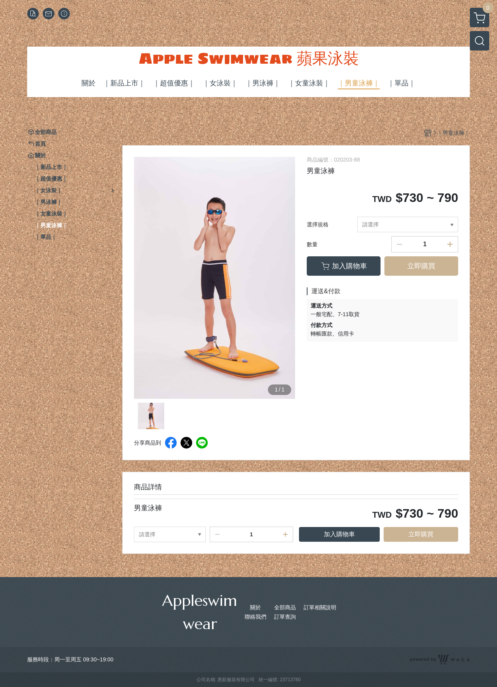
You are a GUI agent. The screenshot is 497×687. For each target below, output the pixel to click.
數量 (312, 244)
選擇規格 (317, 224)
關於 (255, 607)
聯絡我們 (255, 616)
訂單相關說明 (320, 607)
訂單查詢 (285, 616)
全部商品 (285, 607)
